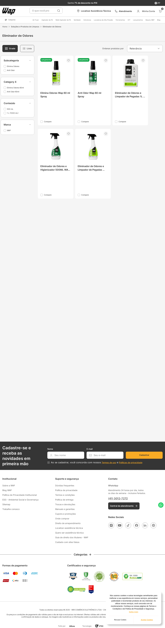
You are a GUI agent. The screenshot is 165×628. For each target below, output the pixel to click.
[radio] (10, 48)
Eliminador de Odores (52, 27)
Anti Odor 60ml (13, 92)
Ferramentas (120, 20)
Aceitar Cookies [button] (147, 620)
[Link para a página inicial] (4, 27)
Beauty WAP (150, 20)
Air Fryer (36, 20)
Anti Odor (11, 70)
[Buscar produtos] (58, 10)
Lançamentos (138, 20)
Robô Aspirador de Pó (63, 20)
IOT (129, 20)
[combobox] (46, 11)
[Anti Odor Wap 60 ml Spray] (93, 90)
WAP (9, 130)
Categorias (10, 20)
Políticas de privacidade (130, 462)
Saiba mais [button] (133, 612)
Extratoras (87, 20)
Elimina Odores (13, 66)
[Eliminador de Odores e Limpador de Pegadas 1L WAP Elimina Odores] (130, 90)
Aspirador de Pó (47, 20)
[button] (17, 60)
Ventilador (77, 20)
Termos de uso (109, 462)
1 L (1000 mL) (12, 113)
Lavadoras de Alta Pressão (103, 20)
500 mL (10, 109)
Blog (158, 20)
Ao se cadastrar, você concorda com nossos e (96, 462)
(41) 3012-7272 (118, 498)
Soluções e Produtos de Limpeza (25, 27)
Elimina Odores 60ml (15, 88)
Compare (47, 121)
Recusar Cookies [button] (120, 620)
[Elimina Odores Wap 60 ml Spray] (55, 90)
